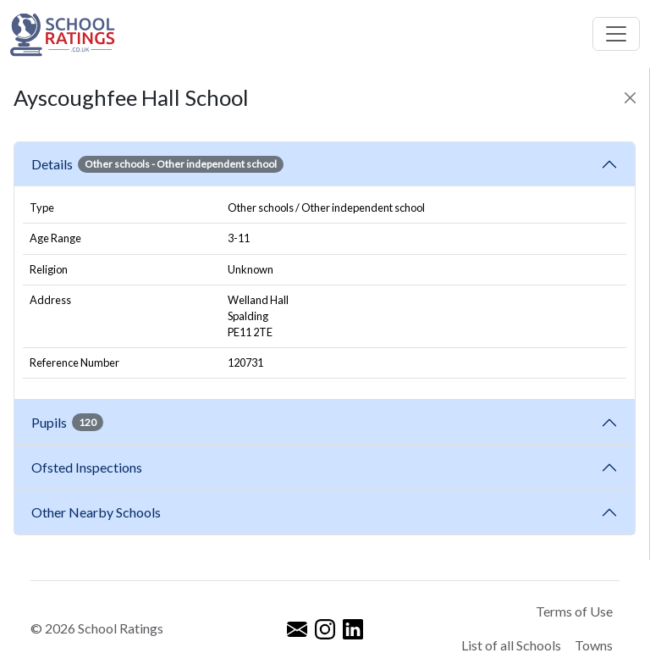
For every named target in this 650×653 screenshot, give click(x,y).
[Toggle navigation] (616, 34)
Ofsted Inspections (89, 467)
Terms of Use (574, 611)
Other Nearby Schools (98, 512)
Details (157, 164)
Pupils (67, 421)
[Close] (630, 98)
